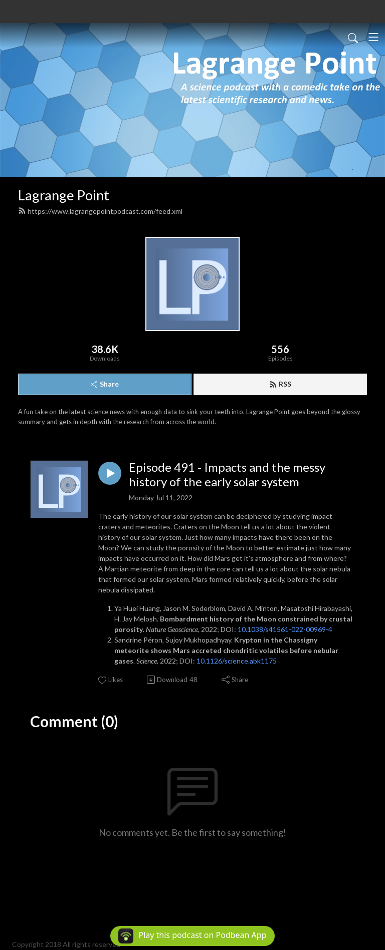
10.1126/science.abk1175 (237, 661)
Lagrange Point (63, 195)
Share (105, 384)
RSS (280, 384)
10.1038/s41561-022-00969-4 (285, 629)
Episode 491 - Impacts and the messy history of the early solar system (227, 474)
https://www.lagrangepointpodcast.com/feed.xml (100, 211)
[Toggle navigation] (373, 37)
